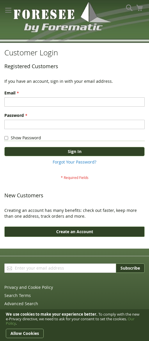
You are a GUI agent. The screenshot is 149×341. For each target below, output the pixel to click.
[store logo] (40, 18)
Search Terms (17, 295)
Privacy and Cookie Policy (28, 287)
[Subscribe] (130, 268)
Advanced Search (21, 303)
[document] (74, 325)
